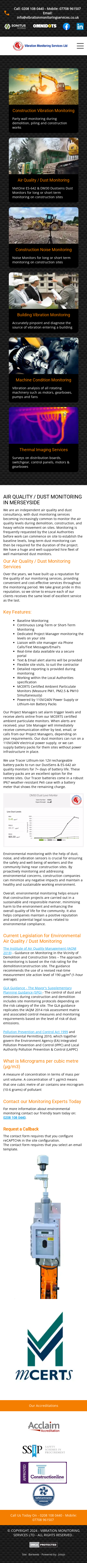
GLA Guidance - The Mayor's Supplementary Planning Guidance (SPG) (37, 990)
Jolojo (61, 1554)
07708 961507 (43, 1519)
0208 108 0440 (14, 1117)
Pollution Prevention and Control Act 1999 (35, 1032)
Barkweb (34, 1554)
